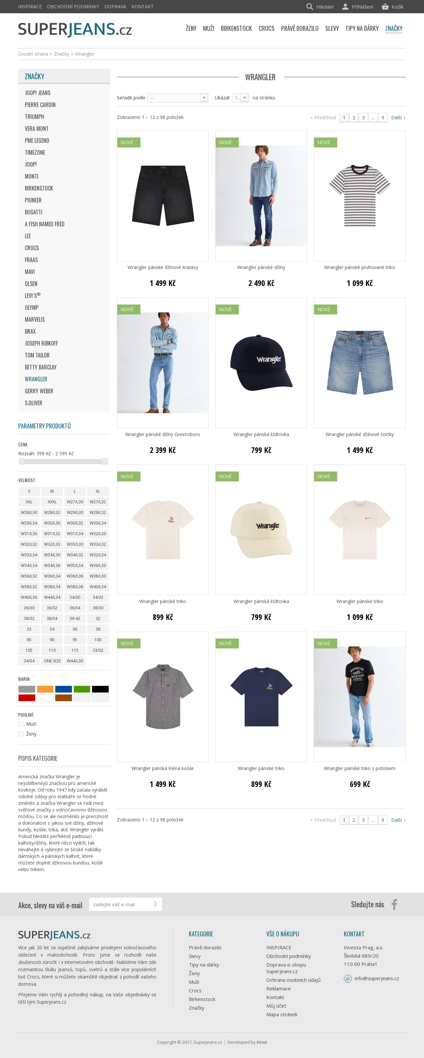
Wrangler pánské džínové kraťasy (163, 267)
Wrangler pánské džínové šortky (360, 434)
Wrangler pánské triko (162, 601)
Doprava (115, 6)
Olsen (31, 284)
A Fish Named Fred (45, 224)
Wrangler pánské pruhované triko (359, 267)
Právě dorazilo (205, 947)
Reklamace (278, 988)
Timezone (35, 152)
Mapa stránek (281, 1014)
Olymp (31, 307)
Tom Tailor (37, 355)
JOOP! (31, 164)
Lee (28, 236)
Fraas (31, 260)
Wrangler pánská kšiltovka (261, 434)
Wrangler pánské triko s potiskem (360, 768)
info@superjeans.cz (377, 978)
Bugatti (33, 212)
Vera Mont (37, 129)
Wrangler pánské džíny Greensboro (162, 434)
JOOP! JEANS (37, 93)
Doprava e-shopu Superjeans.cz (286, 967)
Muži (194, 981)
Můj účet (276, 1005)
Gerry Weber (39, 391)
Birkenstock (39, 188)
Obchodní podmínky (73, 6)
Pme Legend (37, 140)
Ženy (194, 973)
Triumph (34, 117)
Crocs (32, 248)
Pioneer (33, 200)
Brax (30, 331)
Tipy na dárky (204, 964)
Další (398, 117)
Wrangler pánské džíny (261, 267)
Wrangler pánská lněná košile (163, 768)
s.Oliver (33, 403)
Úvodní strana (33, 54)
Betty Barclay (41, 367)
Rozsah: (26, 453)
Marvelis (35, 319)
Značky (34, 76)
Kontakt (143, 6)
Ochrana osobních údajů (293, 979)
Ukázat (222, 97)
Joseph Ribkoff (41, 343)
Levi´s (33, 295)
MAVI (30, 272)
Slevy (195, 956)
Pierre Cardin (40, 105)
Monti (31, 176)
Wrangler (36, 379)
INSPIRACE (30, 6)
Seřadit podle (131, 97)
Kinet (262, 1042)
